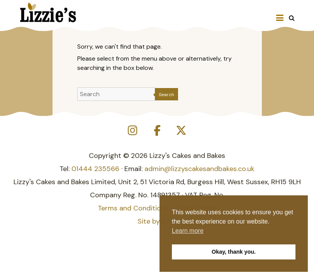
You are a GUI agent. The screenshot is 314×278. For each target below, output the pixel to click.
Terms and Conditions (133, 208)
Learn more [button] (188, 230)
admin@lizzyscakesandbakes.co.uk (199, 168)
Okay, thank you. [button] (234, 252)
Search (166, 95)
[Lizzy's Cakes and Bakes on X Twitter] (181, 131)
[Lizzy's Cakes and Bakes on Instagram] (133, 131)
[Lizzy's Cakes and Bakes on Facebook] (157, 131)
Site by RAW (157, 221)
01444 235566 (95, 168)
